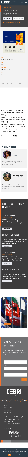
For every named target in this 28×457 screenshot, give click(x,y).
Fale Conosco (7, 412)
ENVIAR (24, 379)
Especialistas (7, 410)
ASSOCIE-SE (7, 323)
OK (9, 454)
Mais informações (17, 454)
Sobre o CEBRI (8, 407)
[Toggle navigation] (26, 2)
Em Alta (5, 405)
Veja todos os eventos (21, 204)
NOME (5, 366)
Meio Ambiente (7, 18)
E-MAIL (6, 359)
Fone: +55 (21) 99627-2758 (11, 424)
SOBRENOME (7, 372)
